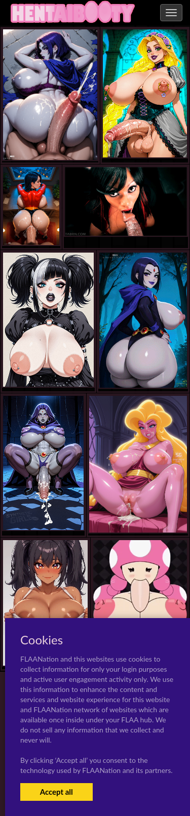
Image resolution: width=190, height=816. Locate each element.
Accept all (56, 791)
